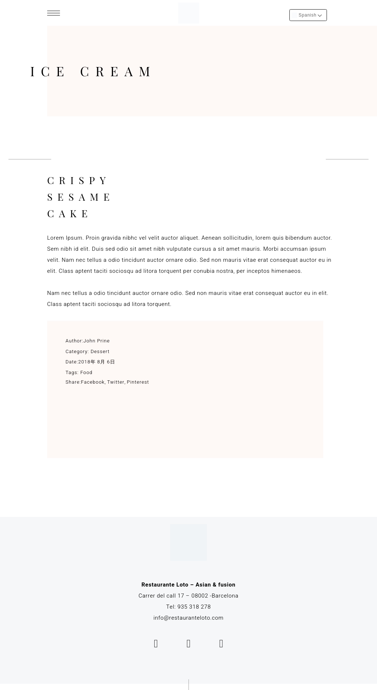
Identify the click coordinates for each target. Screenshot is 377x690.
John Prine (97, 340)
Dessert (100, 351)
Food (86, 372)
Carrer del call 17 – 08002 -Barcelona (188, 596)
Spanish (304, 15)
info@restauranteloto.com (189, 618)
